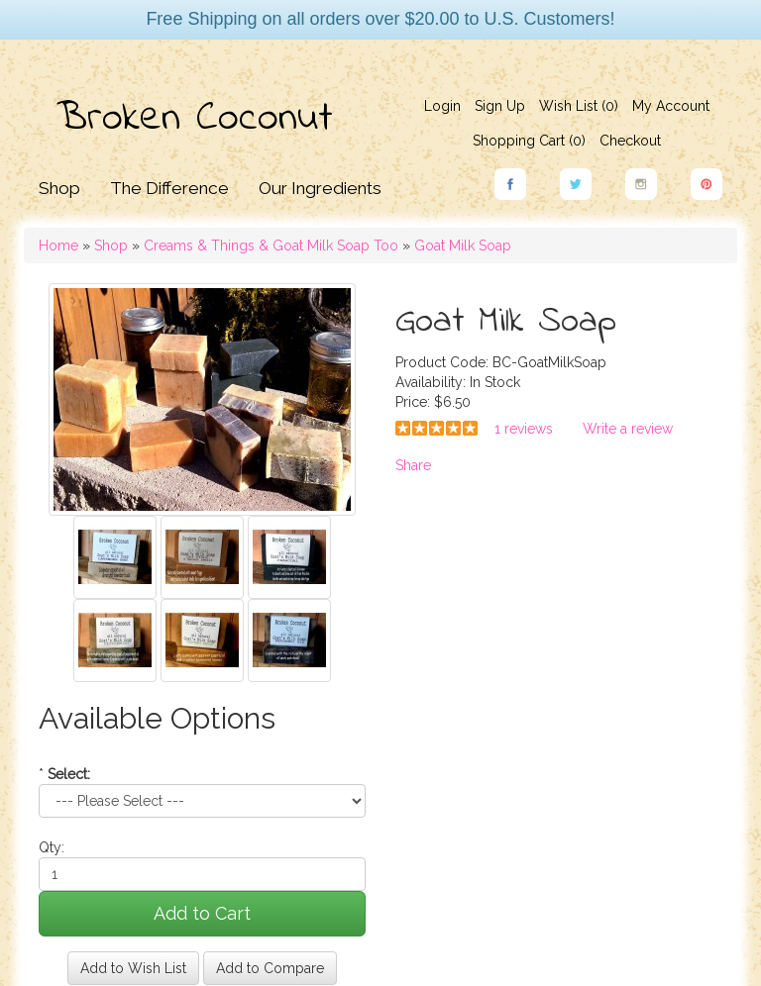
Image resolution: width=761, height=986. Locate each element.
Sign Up (500, 106)
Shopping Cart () (529, 140)
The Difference (169, 188)
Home (58, 245)
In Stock (495, 382)
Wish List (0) (578, 106)
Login (442, 106)
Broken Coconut (194, 118)
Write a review (628, 429)
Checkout (630, 140)
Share (413, 465)
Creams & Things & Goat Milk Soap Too (271, 245)
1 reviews (523, 429)
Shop (59, 188)
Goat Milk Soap (462, 245)
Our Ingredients (320, 188)
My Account (670, 106)
